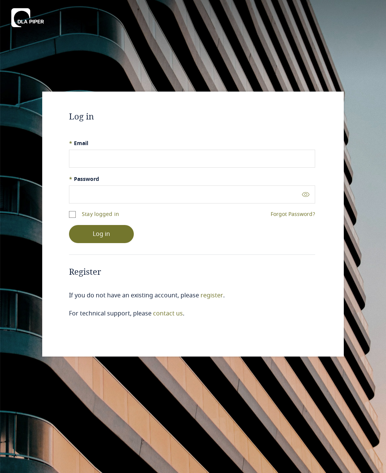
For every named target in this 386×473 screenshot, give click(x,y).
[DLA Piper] (27, 18)
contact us (168, 313)
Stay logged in (100, 214)
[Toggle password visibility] (305, 194)
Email (78, 143)
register (212, 295)
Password (84, 179)
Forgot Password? (293, 214)
